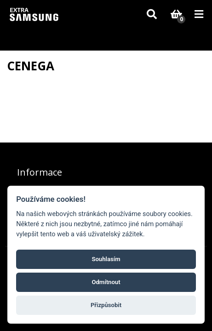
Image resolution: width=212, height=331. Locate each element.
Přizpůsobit (106, 305)
